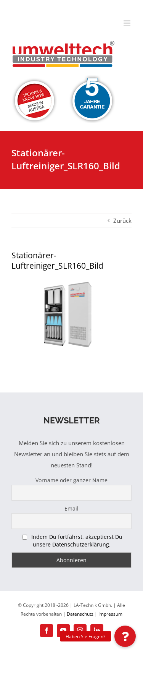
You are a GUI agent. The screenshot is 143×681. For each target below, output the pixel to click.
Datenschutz (80, 614)
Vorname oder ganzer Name (71, 480)
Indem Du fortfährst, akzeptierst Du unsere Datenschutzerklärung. (76, 540)
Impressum (110, 614)
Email (71, 508)
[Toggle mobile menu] (128, 23)
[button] (125, 636)
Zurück (122, 220)
